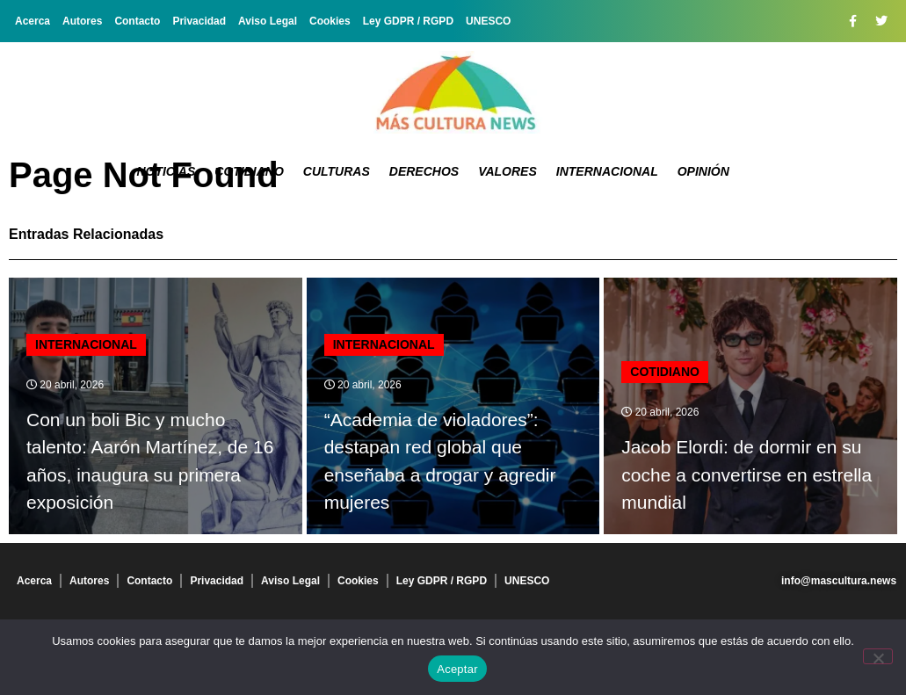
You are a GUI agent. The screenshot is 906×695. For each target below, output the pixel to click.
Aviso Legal (267, 21)
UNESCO (488, 21)
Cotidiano (249, 171)
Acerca (32, 21)
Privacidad (199, 21)
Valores (507, 171)
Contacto (137, 21)
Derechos (424, 171)
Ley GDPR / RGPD (408, 21)
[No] (878, 656)
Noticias (165, 171)
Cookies (330, 21)
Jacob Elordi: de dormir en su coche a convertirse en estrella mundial (746, 474)
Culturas (336, 171)
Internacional (607, 171)
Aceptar (457, 669)
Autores (82, 21)
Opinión (703, 171)
